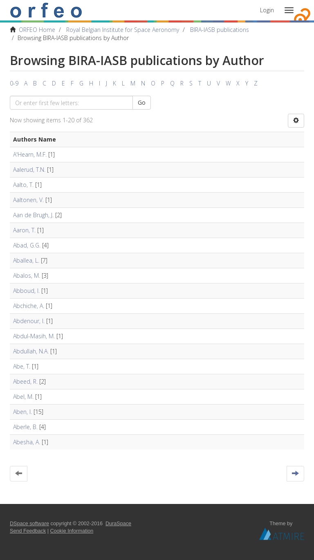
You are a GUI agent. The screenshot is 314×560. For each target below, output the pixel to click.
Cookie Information (72, 531)
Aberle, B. (25, 427)
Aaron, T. (24, 230)
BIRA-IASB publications (219, 30)
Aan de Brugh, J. (33, 215)
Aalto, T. (23, 185)
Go (142, 102)
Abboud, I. (26, 291)
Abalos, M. (26, 275)
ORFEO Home (37, 30)
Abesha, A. (26, 442)
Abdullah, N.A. (31, 351)
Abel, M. (23, 396)
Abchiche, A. (28, 306)
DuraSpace (118, 523)
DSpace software (29, 523)
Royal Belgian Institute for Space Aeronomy (122, 30)
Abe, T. (21, 366)
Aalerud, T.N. (29, 169)
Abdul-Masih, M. (34, 336)
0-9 (14, 83)
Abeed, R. (25, 381)
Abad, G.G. (26, 245)
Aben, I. (22, 412)
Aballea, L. (26, 260)
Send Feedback (28, 531)
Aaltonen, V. (28, 200)
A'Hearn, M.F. (30, 154)
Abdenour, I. (29, 321)
